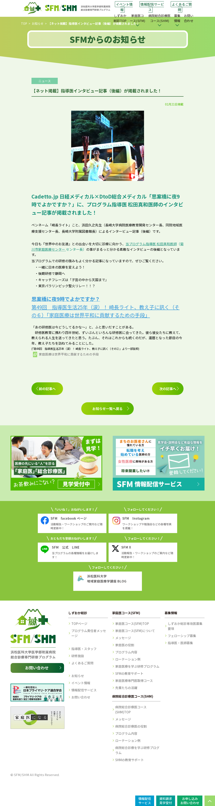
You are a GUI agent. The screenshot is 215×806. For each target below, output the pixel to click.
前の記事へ (47, 388)
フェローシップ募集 (182, 635)
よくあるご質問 (182, 7)
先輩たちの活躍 (126, 687)
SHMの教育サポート (129, 760)
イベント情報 (124, 7)
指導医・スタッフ (84, 648)
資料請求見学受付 (165, 800)
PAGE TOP (210, 801)
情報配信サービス (152, 7)
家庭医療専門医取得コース (134, 680)
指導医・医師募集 (180, 643)
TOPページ (79, 623)
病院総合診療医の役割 (131, 726)
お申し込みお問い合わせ (189, 800)
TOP (24, 23)
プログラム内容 (126, 652)
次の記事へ (167, 388)
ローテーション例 (127, 659)
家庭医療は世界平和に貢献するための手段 (69, 354)
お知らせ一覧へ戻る (107, 408)
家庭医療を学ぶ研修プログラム (137, 666)
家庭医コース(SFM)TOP (132, 623)
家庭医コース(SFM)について (135, 630)
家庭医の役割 (124, 645)
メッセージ (123, 638)
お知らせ (37, 23)
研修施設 (77, 656)
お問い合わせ (188, 18)
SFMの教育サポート (129, 673)
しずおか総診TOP (120, 18)
